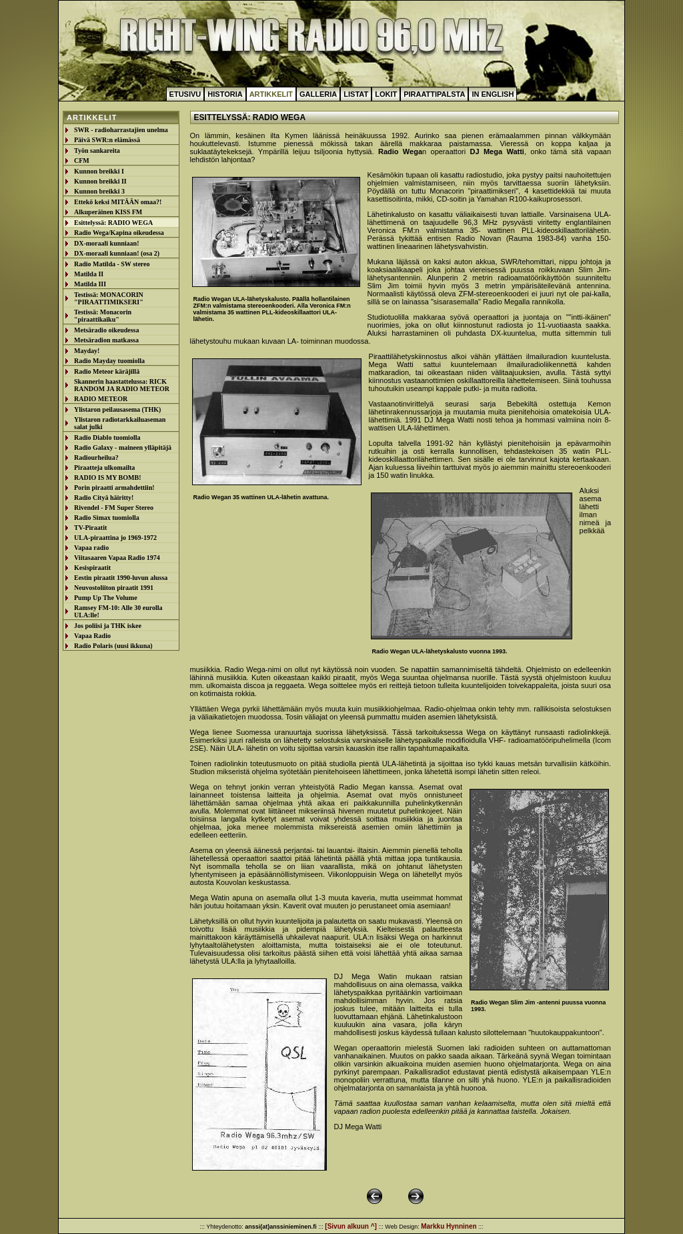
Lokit (386, 94)
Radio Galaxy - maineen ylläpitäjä (122, 447)
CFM (81, 160)
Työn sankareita (97, 150)
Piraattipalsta (434, 94)
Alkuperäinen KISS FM (108, 212)
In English (493, 94)
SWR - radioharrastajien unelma (121, 129)
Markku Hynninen (448, 1226)
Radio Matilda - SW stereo (112, 264)
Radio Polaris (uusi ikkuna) (113, 645)
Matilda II (88, 274)
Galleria (318, 94)
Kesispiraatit (92, 567)
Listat (356, 94)
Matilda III (90, 284)
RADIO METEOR (100, 398)
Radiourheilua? (96, 457)
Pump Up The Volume (105, 597)
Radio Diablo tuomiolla (107, 437)
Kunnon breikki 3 (99, 191)
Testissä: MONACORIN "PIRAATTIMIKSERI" (108, 298)
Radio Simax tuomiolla (106, 517)
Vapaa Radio (92, 635)
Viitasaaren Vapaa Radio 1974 (117, 557)
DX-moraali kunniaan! (106, 243)
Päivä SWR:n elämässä (107, 139)
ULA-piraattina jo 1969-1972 (115, 537)
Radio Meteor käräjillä (106, 371)
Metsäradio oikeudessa (106, 330)
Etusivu (185, 94)
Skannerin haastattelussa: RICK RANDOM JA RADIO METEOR (121, 385)
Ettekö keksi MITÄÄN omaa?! (117, 202)
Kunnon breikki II (100, 181)
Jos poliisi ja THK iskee (107, 625)
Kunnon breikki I (99, 171)
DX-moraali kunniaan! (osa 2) (116, 253)
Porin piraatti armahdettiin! (114, 487)
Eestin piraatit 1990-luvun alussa (120, 577)
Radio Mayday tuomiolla (109, 360)
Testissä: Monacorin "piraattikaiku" (102, 315)
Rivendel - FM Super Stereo (113, 507)
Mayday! (86, 350)
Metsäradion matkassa (106, 340)
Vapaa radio (91, 547)
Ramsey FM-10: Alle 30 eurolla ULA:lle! (118, 611)
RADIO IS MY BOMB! (107, 477)
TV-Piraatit (90, 527)
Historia (224, 94)
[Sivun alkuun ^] (351, 1226)
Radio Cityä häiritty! (103, 497)
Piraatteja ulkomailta (104, 467)
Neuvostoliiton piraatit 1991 (113, 587)
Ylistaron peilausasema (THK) (117, 409)
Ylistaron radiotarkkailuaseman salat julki (119, 423)
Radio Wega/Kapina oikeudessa (119, 232)
